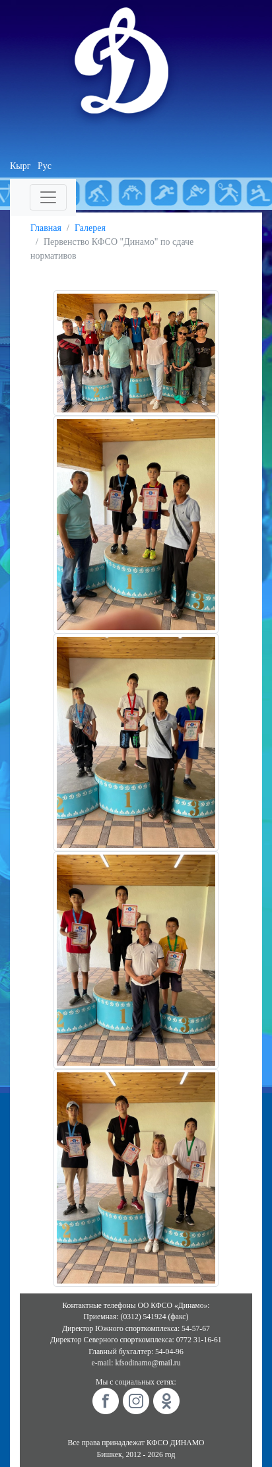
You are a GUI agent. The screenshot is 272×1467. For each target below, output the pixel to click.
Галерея (90, 228)
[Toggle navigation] (48, 197)
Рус (44, 166)
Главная (45, 228)
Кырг (20, 166)
